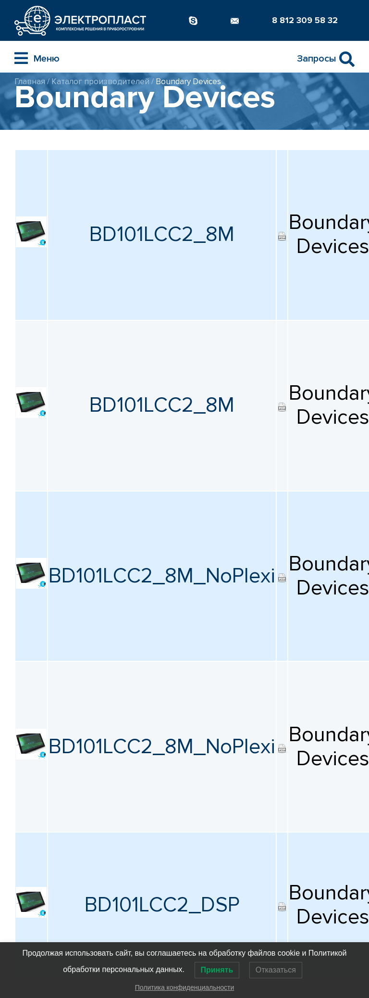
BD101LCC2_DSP (162, 905)
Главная (29, 81)
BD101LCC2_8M (161, 234)
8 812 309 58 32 (305, 20)
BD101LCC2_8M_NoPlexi (162, 576)
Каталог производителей (100, 81)
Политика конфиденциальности (184, 987)
